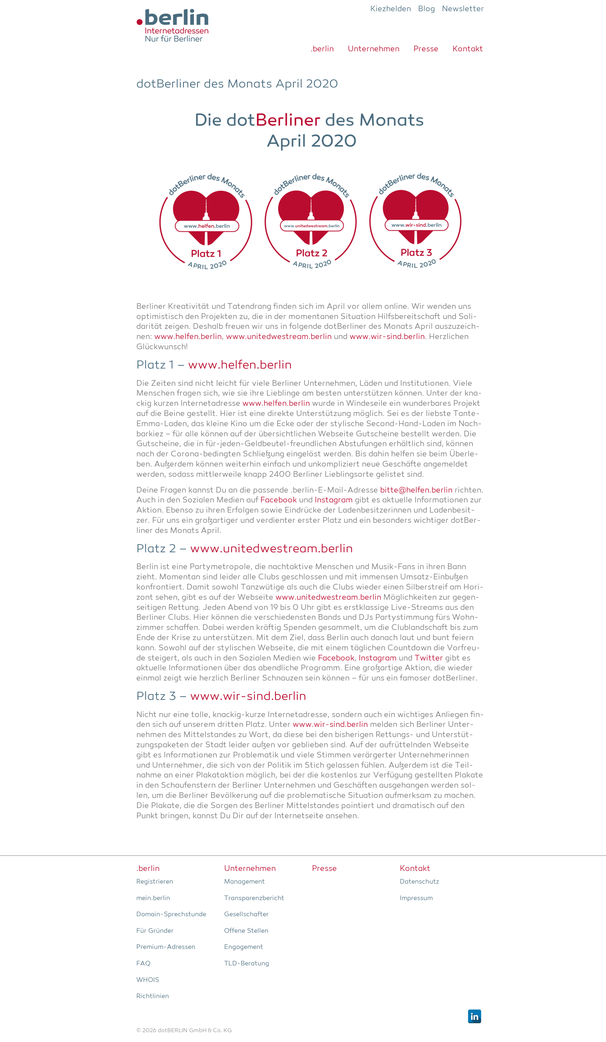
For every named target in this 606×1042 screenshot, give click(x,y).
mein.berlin (153, 898)
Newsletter (463, 9)
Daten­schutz (419, 882)
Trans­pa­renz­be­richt (254, 898)
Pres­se (425, 49)
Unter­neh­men (373, 49)
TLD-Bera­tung (246, 963)
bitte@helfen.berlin (416, 491)
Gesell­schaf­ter (246, 914)
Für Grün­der (155, 931)
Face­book (278, 500)
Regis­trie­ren (154, 882)
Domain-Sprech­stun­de (171, 914)
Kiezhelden (390, 9)
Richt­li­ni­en (152, 996)
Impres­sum (416, 898)
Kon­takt (467, 49)
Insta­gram (334, 500)
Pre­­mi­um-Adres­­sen (165, 947)
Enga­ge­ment (243, 947)
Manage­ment (244, 882)
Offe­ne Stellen (246, 931)
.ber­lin (322, 49)
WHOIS (147, 980)
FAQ (143, 963)
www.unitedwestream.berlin (279, 337)
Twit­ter (429, 658)
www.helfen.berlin (188, 337)
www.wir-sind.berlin (387, 337)
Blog (426, 9)
